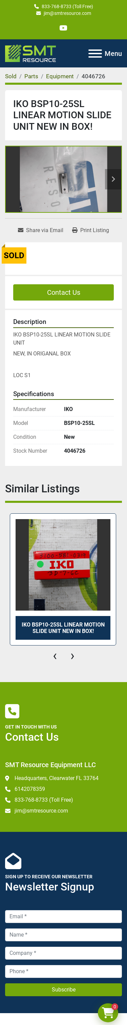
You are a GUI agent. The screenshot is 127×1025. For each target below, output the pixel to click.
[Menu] (95, 53)
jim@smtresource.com (67, 13)
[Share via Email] (41, 230)
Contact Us (63, 292)
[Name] (63, 934)
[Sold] (11, 76)
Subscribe (64, 989)
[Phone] (63, 971)
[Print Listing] (90, 230)
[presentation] (55, 655)
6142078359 (30, 789)
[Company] (63, 953)
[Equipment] (60, 76)
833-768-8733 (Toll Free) (67, 6)
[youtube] (63, 28)
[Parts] (31, 76)
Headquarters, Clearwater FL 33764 (57, 778)
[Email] (63, 916)
